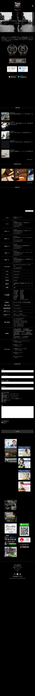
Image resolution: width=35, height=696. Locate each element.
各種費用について (16, 400)
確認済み (4, 422)
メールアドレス (4, 375)
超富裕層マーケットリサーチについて (16, 397)
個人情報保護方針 (5, 421)
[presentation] (11, 426)
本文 (2, 405)
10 (26, 30)
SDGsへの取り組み (17, 564)
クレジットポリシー (17, 568)
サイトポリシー (17, 569)
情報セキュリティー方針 (17, 567)
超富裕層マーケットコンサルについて (16, 395)
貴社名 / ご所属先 (5, 380)
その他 (16, 401)
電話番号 (3, 386)
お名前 (3, 369)
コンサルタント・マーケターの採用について (16, 398)
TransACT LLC (17, 576)
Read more (30, 159)
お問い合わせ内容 (5, 392)
